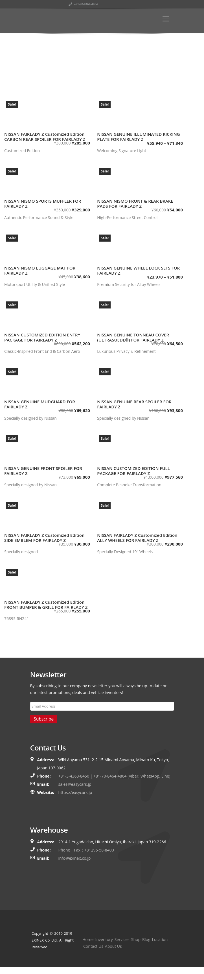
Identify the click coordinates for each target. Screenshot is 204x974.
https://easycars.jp (75, 792)
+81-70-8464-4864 (159, 4)
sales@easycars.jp (74, 784)
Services (122, 939)
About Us (113, 946)
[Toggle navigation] (166, 19)
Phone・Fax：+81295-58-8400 (86, 850)
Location (160, 939)
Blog (146, 939)
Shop (136, 939)
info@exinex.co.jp (74, 858)
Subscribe (44, 719)
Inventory (104, 939)
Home (88, 939)
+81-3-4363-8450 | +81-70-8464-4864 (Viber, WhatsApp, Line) (114, 776)
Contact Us (93, 946)
